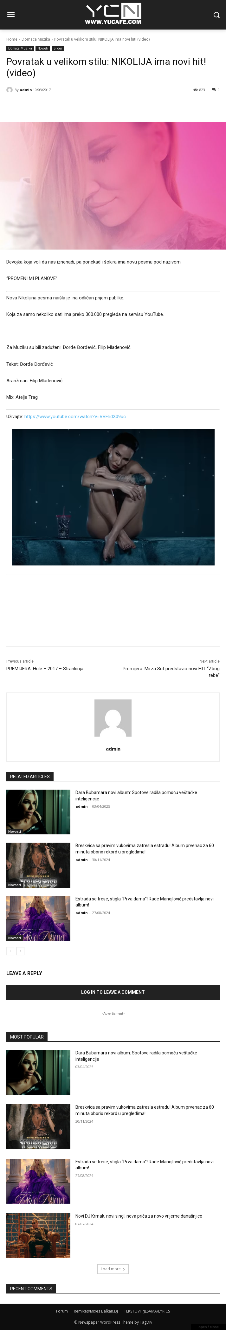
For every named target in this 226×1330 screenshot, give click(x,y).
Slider (58, 48)
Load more (113, 1269)
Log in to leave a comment (113, 992)
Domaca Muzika (36, 39)
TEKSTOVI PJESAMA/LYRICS (147, 1311)
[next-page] (20, 951)
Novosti (43, 48)
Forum (62, 1311)
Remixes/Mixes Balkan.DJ (96, 1311)
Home (11, 39)
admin (26, 89)
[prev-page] (10, 951)
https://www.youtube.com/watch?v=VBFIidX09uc (75, 416)
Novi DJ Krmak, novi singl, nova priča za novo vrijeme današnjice (138, 1216)
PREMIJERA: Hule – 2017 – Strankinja (44, 669)
